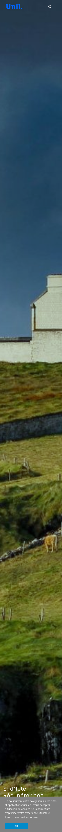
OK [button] (16, 826)
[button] (49, 6)
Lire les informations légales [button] (21, 817)
